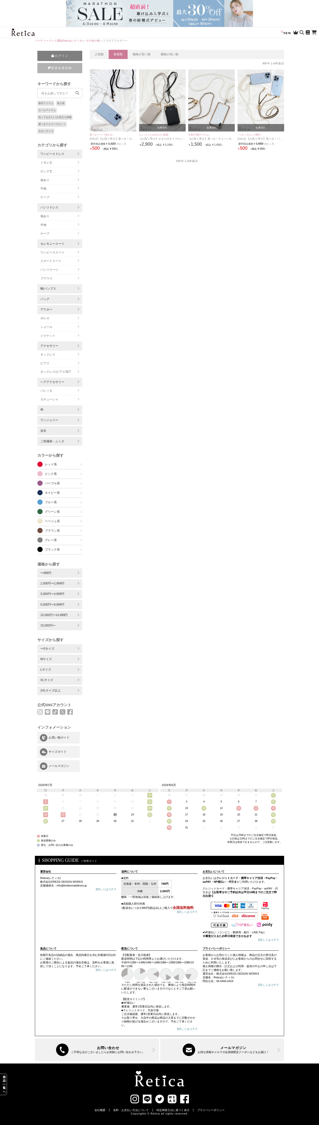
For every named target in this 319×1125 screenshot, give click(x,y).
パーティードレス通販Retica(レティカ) (59, 40)
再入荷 (61, 103)
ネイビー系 (52, 493)
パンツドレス (49, 207)
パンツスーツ (49, 269)
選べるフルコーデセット (52, 124)
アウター (46, 309)
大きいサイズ (45, 131)
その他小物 (93, 40)
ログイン (60, 56)
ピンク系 (51, 474)
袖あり (44, 180)
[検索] (77, 93)
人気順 (99, 54)
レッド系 (51, 464)
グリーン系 (52, 511)
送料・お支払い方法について (131, 1110)
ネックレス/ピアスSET (55, 372)
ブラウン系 (52, 530)
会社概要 (99, 1110)
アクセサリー (49, 346)
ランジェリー (49, 420)
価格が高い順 (169, 54)
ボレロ (44, 318)
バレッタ (46, 390)
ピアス (44, 363)
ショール (46, 327)
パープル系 (52, 483)
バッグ (44, 299)
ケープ (44, 197)
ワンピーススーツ (52, 252)
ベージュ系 (52, 521)
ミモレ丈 (46, 162)
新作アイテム (45, 103)
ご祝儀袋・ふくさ (52, 441)
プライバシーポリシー (211, 1110)
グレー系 (51, 540)
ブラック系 (52, 549)
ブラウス (46, 278)
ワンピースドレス (52, 154)
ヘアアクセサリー (52, 382)
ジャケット (47, 335)
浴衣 (43, 431)
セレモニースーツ (52, 244)
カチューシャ (49, 399)
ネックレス (47, 354)
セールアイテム (47, 110)
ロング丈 (46, 171)
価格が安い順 (142, 54)
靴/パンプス (48, 288)
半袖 (43, 188)
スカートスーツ (50, 261)
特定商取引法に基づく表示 (173, 1110)
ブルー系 (51, 502)
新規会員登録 (60, 68)
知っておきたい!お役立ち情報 (55, 117)
